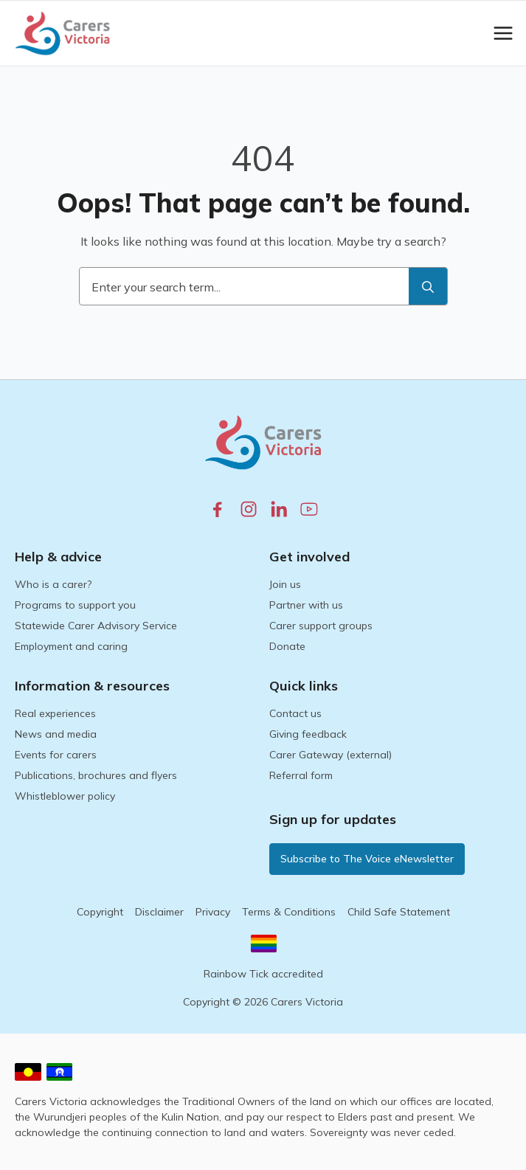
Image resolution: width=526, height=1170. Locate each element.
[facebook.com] (217, 509)
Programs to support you (75, 605)
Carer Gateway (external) (330, 754)
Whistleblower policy (65, 796)
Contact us (295, 713)
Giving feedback (308, 734)
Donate (287, 646)
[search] (428, 287)
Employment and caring (71, 646)
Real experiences (55, 713)
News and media (56, 734)
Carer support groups (321, 625)
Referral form (301, 775)
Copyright (100, 911)
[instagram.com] (248, 509)
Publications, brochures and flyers (96, 775)
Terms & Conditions (289, 911)
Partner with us (306, 605)
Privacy (212, 911)
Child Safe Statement (398, 911)
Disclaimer (159, 911)
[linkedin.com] (279, 509)
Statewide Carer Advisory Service (96, 625)
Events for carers (56, 754)
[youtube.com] (309, 509)
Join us (285, 584)
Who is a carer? (53, 584)
